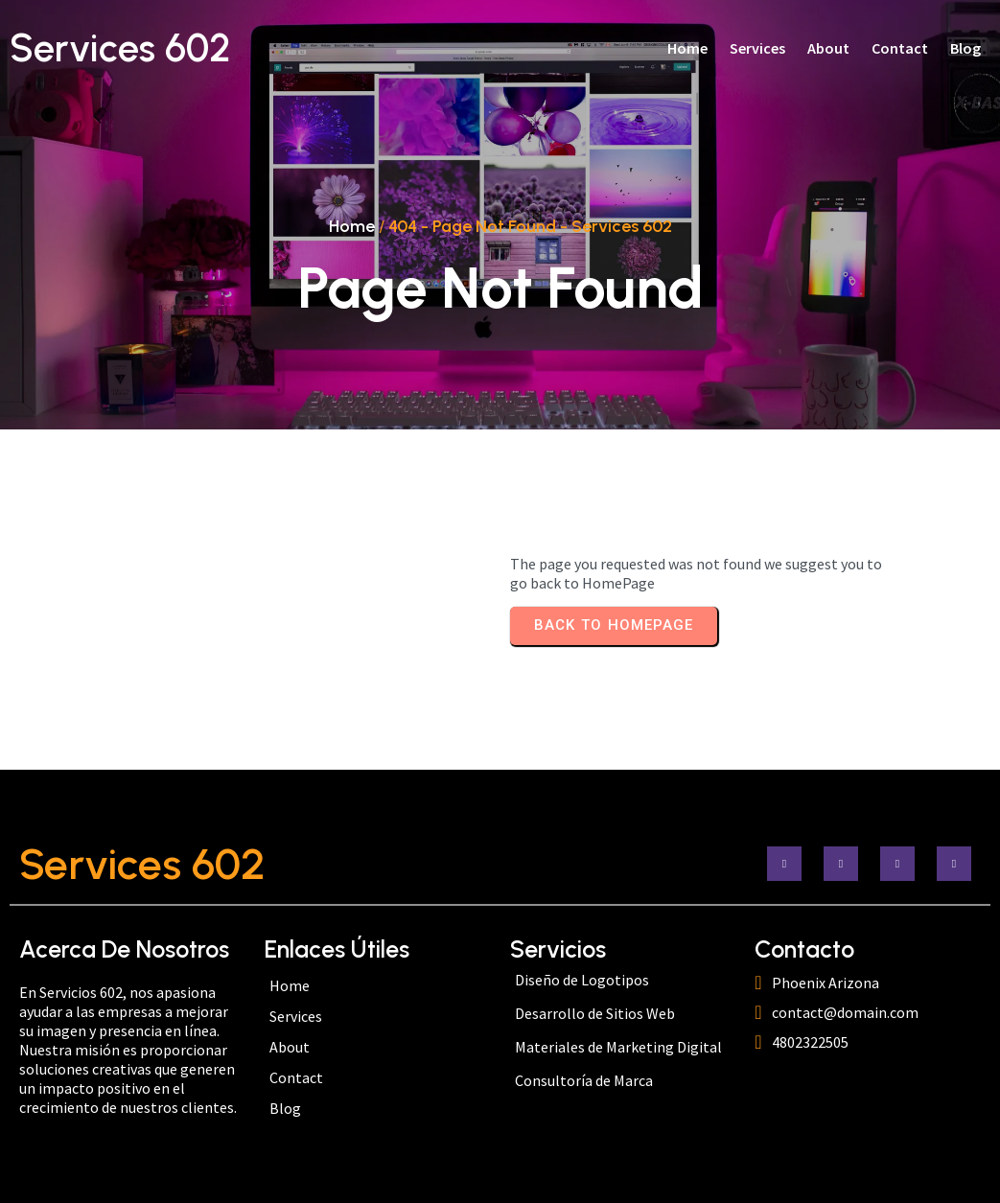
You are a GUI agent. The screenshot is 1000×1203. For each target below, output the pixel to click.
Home (352, 226)
